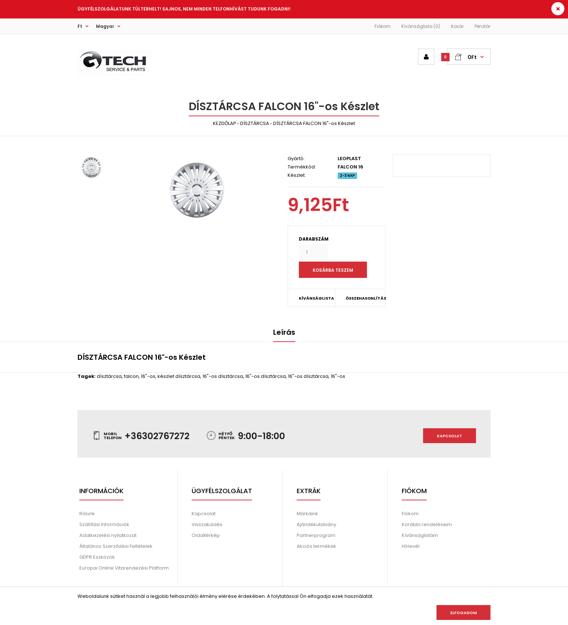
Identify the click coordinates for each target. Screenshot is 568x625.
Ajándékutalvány (316, 524)
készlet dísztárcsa (179, 376)
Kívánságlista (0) (420, 26)
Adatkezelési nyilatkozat (108, 535)
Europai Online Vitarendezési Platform (124, 567)
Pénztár (482, 26)
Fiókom (382, 26)
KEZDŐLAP (224, 123)
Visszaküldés (207, 524)
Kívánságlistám (420, 535)
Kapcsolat (449, 436)
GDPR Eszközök (97, 557)
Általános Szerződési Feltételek (116, 546)
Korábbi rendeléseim (427, 524)
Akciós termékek (316, 546)
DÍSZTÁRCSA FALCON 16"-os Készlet (314, 123)
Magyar (105, 26)
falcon (131, 376)
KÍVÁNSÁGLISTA (316, 298)
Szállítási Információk (104, 524)
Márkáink (307, 513)
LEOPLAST (349, 158)
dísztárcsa (109, 376)
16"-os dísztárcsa (222, 376)
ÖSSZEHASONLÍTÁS (361, 298)
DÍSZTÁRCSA (254, 123)
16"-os (148, 376)
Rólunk (87, 513)
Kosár (457, 26)
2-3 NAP (347, 175)
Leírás (284, 332)
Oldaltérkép (206, 535)
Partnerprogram (316, 535)
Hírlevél (410, 546)
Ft (80, 26)
